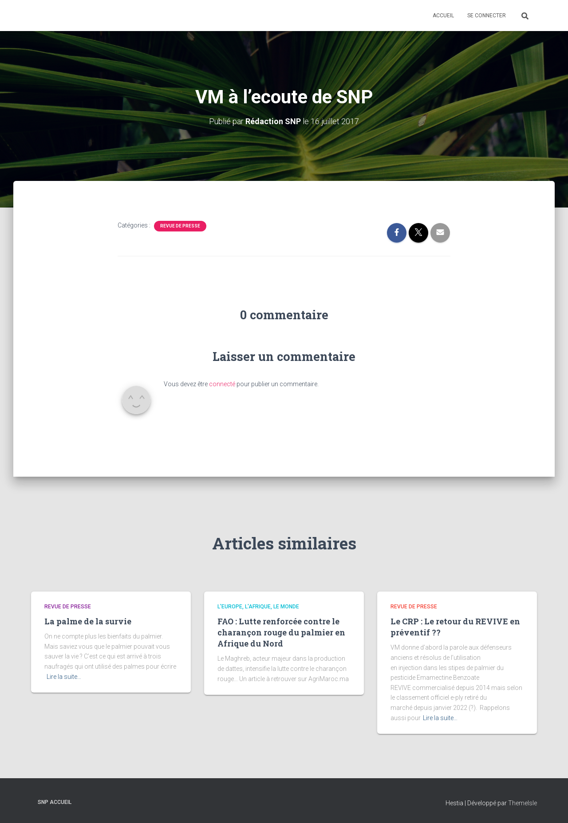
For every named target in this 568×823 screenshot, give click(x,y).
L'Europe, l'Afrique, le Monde (258, 607)
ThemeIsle (522, 803)
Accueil (443, 15)
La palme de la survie (87, 621)
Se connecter (486, 15)
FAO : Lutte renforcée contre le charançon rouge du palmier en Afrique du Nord (281, 632)
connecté (222, 384)
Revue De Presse (180, 225)
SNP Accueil (54, 802)
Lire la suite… (64, 676)
